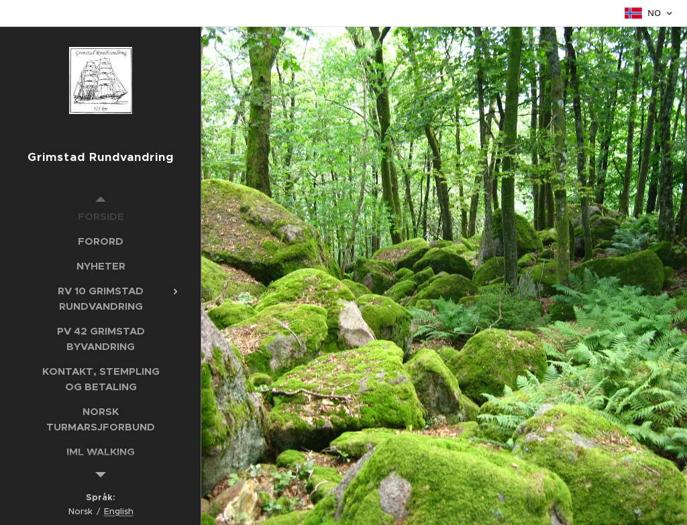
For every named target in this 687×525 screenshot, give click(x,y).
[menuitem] (100, 216)
